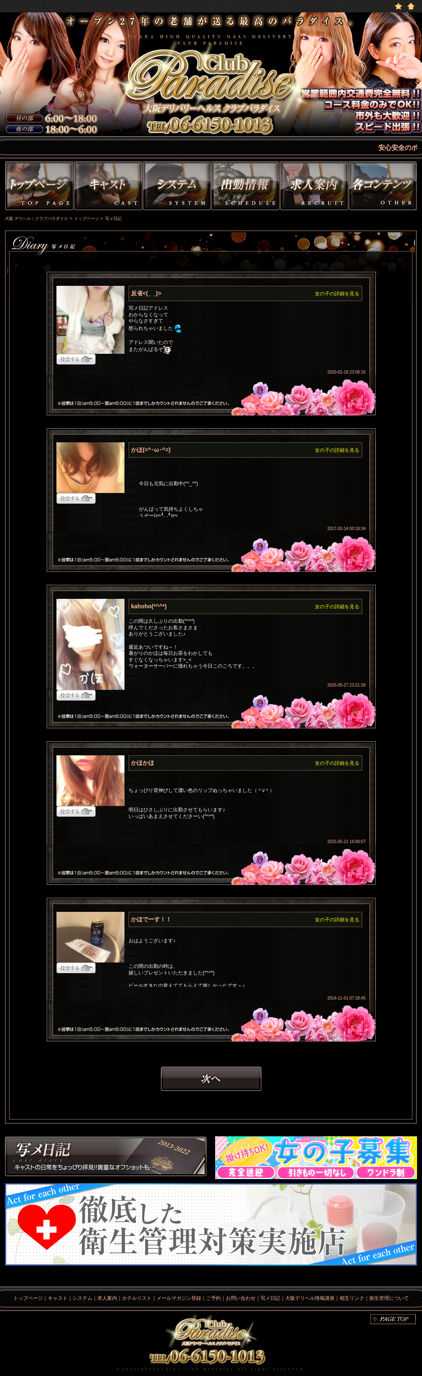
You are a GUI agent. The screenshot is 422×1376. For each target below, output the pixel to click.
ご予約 (213, 1298)
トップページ (38, 187)
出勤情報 (245, 187)
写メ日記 (106, 1157)
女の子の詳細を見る (337, 294)
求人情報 (314, 187)
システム (177, 187)
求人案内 (107, 1298)
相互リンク (352, 1298)
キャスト (108, 187)
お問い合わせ (241, 1298)
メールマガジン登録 (179, 1298)
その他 (384, 187)
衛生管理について (389, 1298)
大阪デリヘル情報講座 (310, 1298)
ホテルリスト (137, 1298)
